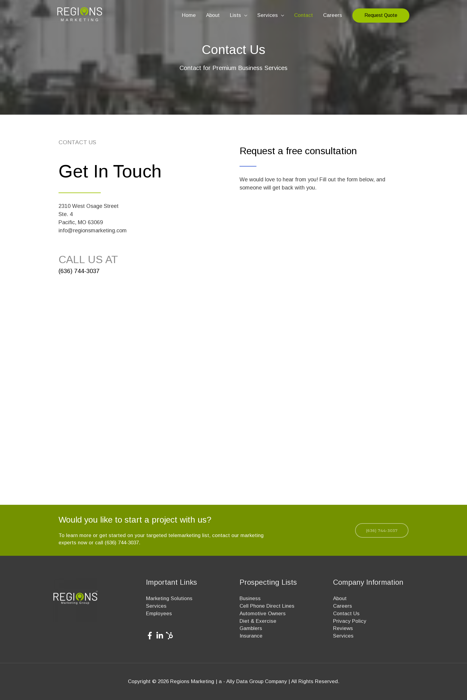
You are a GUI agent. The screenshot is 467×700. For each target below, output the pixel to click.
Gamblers (251, 628)
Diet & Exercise (258, 621)
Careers (332, 15)
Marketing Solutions (169, 598)
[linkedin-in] (161, 635)
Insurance (251, 636)
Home (189, 15)
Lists (235, 15)
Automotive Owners (263, 613)
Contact (303, 15)
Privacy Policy (349, 621)
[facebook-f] (151, 635)
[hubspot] (171, 635)
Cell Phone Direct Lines (267, 606)
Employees (159, 613)
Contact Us (346, 613)
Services (267, 15)
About (213, 15)
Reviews (343, 628)
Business (250, 598)
